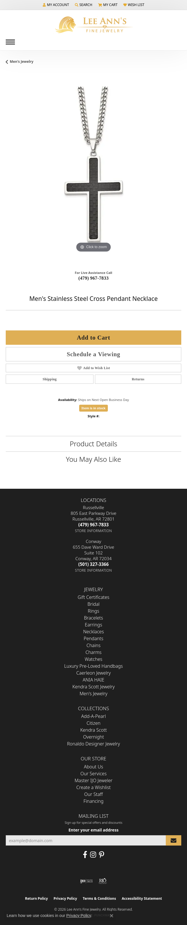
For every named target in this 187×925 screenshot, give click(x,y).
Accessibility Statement (142, 898)
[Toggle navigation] (10, 42)
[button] (56, 5)
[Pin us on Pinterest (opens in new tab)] (101, 854)
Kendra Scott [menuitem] (93, 730)
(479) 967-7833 (93, 278)
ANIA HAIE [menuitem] (93, 680)
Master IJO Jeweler (93, 780)
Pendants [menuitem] (93, 638)
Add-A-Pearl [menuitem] (93, 716)
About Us (93, 767)
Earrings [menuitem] (93, 625)
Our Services (93, 773)
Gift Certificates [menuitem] (94, 597)
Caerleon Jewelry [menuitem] (93, 673)
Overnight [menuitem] (93, 737)
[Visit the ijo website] (86, 881)
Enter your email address (94, 830)
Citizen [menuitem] (94, 723)
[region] (93, 169)
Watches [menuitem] (93, 659)
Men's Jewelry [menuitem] (93, 693)
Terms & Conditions (99, 898)
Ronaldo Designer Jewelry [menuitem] (93, 744)
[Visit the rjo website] (102, 881)
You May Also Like (93, 459)
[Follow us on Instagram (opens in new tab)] (93, 854)
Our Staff (93, 794)
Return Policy (36, 898)
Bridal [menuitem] (93, 604)
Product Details (93, 443)
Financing (93, 801)
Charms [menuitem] (93, 652)
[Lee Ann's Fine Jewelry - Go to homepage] (93, 25)
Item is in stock (93, 408)
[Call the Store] (93, 524)
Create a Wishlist (93, 787)
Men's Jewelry (21, 61)
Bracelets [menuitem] (93, 618)
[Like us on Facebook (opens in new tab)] (85, 854)
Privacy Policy (65, 898)
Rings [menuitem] (93, 611)
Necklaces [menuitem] (93, 631)
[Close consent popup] (111, 916)
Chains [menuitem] (94, 645)
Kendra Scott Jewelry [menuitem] (93, 686)
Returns (138, 379)
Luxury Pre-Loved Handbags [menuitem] (93, 666)
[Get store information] (93, 530)
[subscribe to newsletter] (173, 840)
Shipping (49, 379)
